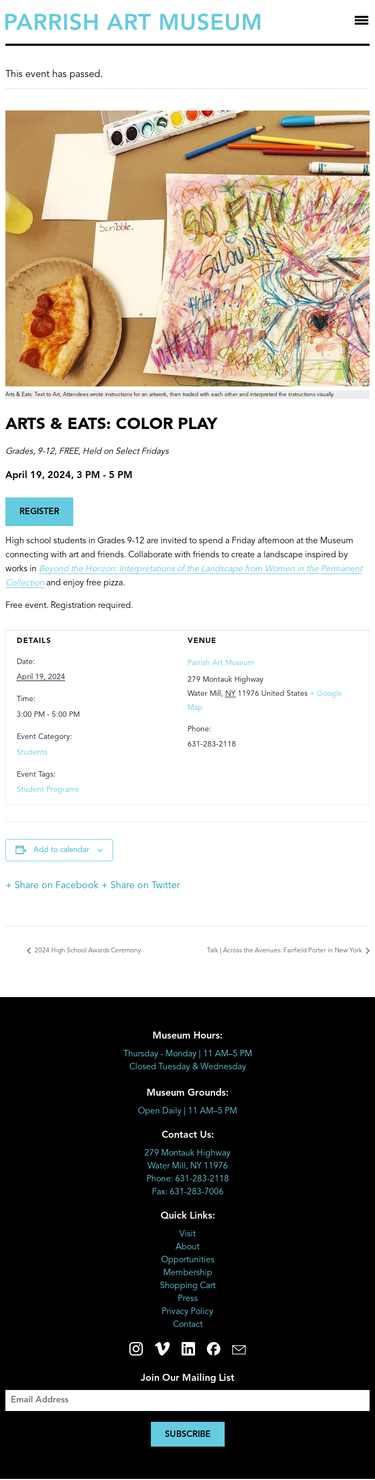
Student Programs (48, 789)
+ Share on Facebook (52, 885)
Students (32, 752)
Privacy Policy (187, 1312)
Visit (187, 1234)
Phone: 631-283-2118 (188, 1179)
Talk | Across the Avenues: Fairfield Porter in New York (285, 951)
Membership (187, 1273)
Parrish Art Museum (221, 663)
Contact (188, 1324)
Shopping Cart (188, 1286)
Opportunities (187, 1260)
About (187, 1247)
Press (188, 1299)
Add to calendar (61, 850)
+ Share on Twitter (140, 885)
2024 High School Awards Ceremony (87, 951)
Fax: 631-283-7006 (188, 1192)
